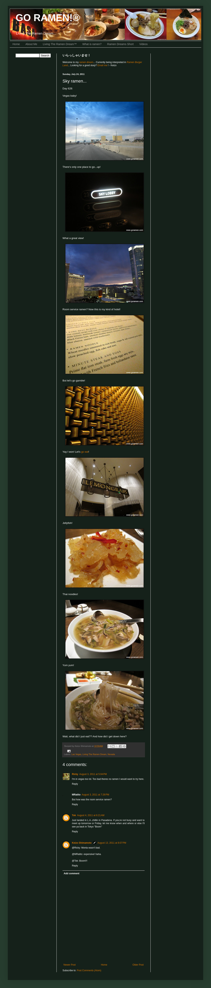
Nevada (111, 754)
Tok (74, 815)
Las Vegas (76, 754)
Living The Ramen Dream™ (60, 44)
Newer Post (69, 964)
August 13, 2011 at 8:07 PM (111, 842)
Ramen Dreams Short (120, 44)
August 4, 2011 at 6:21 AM (90, 815)
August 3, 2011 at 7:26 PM (95, 794)
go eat (84, 451)
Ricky (75, 774)
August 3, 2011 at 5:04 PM (93, 774)
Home (16, 44)
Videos (143, 44)
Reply (75, 784)
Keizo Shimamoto (82, 842)
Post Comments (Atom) (89, 970)
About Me (31, 44)
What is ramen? (92, 44)
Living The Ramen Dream (94, 754)
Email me (102, 65)
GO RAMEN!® (48, 17)
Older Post (138, 964)
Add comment (71, 873)
